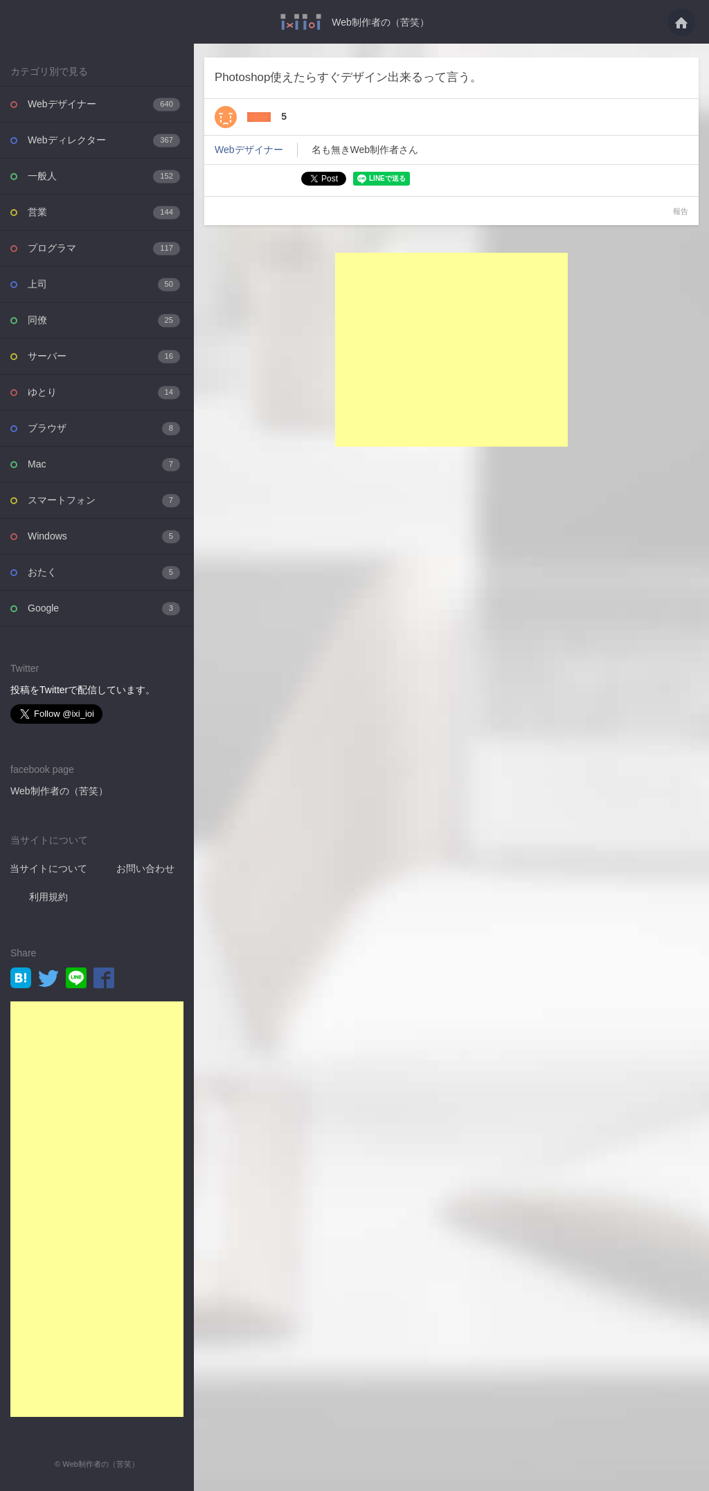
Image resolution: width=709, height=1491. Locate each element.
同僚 (104, 320)
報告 (680, 211)
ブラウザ (104, 428)
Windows (104, 536)
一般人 (104, 176)
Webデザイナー (104, 104)
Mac (104, 464)
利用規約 (48, 896)
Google (104, 608)
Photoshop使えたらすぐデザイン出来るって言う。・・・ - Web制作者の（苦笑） (301, 22)
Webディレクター (104, 140)
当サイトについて (48, 868)
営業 (104, 212)
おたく (104, 572)
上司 (104, 284)
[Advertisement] (96, 1209)
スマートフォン (104, 500)
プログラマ (104, 248)
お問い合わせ (145, 868)
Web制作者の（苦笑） (380, 22)
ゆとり (104, 392)
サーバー (104, 356)
